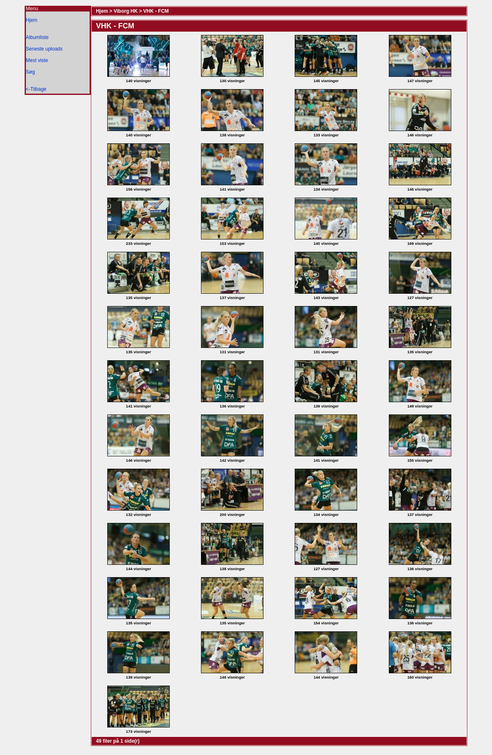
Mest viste (37, 60)
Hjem (31, 20)
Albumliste (37, 37)
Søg (30, 72)
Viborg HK (125, 11)
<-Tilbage (36, 89)
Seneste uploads (44, 49)
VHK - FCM (156, 11)
